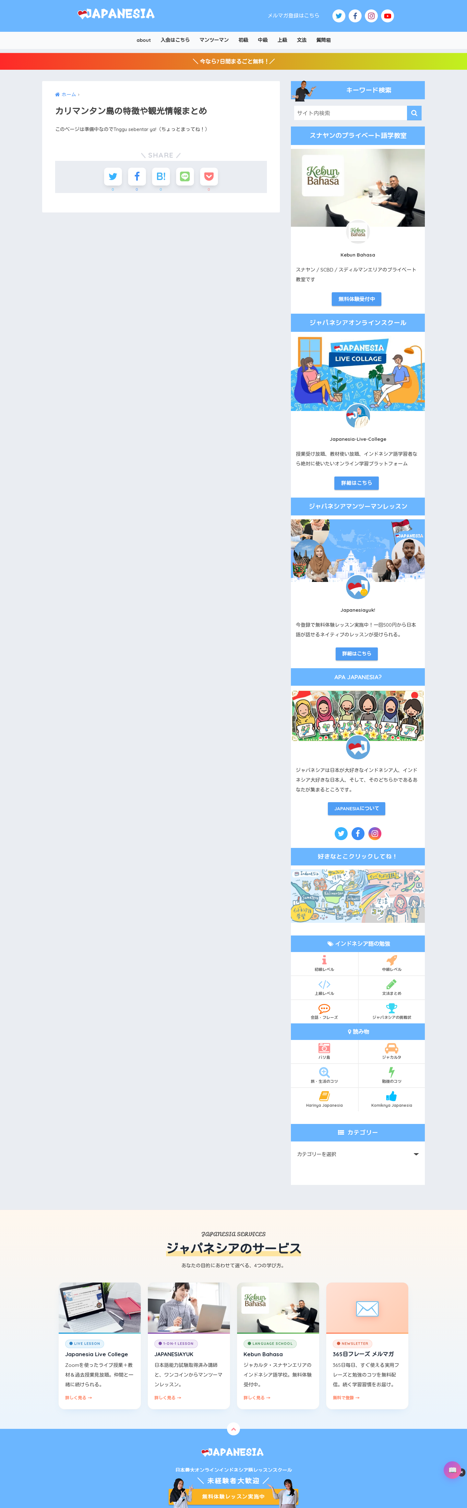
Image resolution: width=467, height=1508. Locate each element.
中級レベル (392, 963)
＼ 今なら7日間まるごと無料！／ (234, 61)
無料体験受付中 (357, 299)
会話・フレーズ (324, 1011)
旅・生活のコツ (324, 1075)
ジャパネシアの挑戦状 (392, 1011)
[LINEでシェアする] (185, 177)
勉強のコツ (392, 1075)
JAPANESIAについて (356, 808)
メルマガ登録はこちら (293, 15)
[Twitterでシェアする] (113, 177)
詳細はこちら (356, 483)
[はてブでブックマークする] (161, 177)
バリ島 (324, 1051)
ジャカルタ (392, 1051)
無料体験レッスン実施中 (233, 1496)
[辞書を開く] (452, 1470)
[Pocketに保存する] (209, 177)
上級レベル (324, 987)
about (144, 40)
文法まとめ (392, 987)
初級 (243, 40)
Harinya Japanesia (324, 1099)
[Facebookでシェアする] (137, 177)
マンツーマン (214, 40)
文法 (301, 40)
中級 (263, 40)
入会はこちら (175, 40)
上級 (282, 40)
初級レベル (324, 963)
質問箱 (323, 40)
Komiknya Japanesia (392, 1099)
